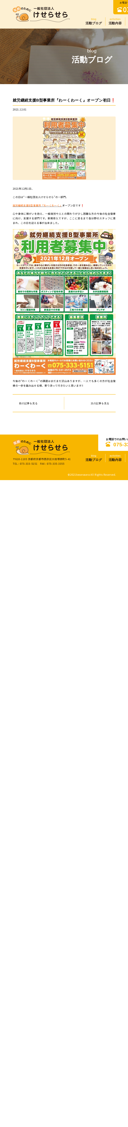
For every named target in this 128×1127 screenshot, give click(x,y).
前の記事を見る (28, 403)
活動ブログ (94, 21)
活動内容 (115, 21)
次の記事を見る (100, 403)
